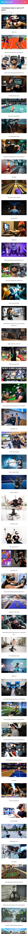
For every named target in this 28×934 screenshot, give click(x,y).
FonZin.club (7, 2)
